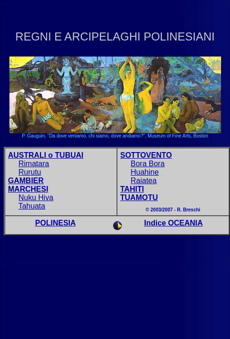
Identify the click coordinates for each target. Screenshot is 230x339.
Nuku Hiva (35, 198)
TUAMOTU (139, 198)
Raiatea (143, 181)
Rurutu (29, 172)
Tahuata (31, 206)
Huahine (145, 172)
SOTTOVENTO (146, 155)
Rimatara (33, 164)
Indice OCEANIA (173, 223)
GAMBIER (26, 181)
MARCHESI (28, 189)
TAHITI (132, 189)
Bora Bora (147, 164)
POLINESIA (55, 223)
